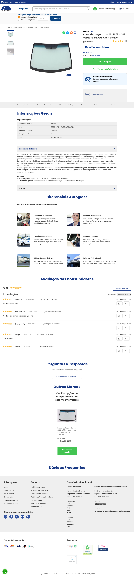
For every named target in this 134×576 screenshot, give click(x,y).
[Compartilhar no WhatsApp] (63, 32)
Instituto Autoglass (11, 500)
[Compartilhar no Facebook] (75, 32)
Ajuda (6, 487)
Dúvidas (114, 105)
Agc (91, 31)
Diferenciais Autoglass (67, 105)
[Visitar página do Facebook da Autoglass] (11, 517)
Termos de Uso (36, 507)
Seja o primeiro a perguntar (67, 376)
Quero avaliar (122, 288)
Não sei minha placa (27, 17)
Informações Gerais (24, 105)
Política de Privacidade (39, 494)
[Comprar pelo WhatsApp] (105, 69)
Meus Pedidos (9, 494)
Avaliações (85, 105)
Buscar (56, 18)
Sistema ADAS (36, 500)
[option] (67, 431)
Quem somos (9, 490)
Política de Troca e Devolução (42, 497)
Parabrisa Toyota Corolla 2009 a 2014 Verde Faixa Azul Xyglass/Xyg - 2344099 (66, 431)
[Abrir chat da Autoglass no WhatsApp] (5, 517)
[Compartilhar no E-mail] (71, 32)
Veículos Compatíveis (45, 105)
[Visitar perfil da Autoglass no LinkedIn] (28, 517)
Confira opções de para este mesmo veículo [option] (67, 396)
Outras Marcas (100, 105)
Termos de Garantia (38, 503)
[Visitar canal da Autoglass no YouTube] (22, 517)
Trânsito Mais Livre (10, 503)
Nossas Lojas (8, 497)
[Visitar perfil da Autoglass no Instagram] (17, 517)
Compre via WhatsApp (106, 9)
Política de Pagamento (39, 490)
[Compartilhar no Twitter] (67, 32)
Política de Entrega (38, 487)
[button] (67, 149)
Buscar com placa (26, 20)
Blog (112, 2)
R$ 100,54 (96, 55)
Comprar (105, 61)
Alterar (23, 2)
